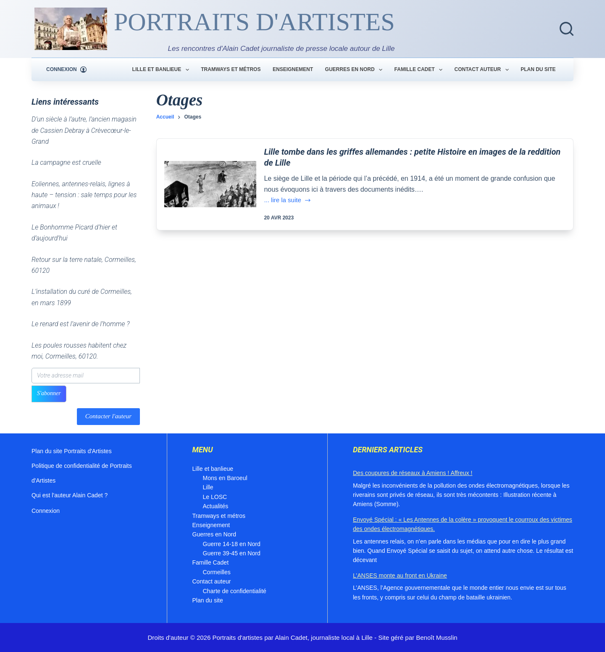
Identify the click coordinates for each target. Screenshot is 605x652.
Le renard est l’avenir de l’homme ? (81, 324)
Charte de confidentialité (234, 591)
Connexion (46, 510)
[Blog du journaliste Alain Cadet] (70, 29)
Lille (208, 487)
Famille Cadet (420, 70)
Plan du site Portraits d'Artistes (72, 451)
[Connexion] (66, 70)
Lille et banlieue (162, 70)
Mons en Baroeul (225, 478)
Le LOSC (215, 497)
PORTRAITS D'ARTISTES (254, 22)
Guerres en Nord (355, 70)
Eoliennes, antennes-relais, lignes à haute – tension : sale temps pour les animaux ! (84, 195)
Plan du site (538, 69)
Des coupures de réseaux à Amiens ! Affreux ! (412, 473)
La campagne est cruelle (66, 162)
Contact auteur (483, 70)
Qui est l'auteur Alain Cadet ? (70, 495)
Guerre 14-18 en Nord (231, 544)
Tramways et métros (230, 69)
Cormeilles (217, 572)
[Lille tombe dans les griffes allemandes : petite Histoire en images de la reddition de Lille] (210, 184)
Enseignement (293, 69)
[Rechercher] (566, 29)
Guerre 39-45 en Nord (231, 553)
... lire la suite (287, 201)
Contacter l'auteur (108, 416)
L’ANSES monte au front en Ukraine (400, 575)
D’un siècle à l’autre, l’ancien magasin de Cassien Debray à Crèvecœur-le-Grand (84, 130)
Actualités (216, 506)
